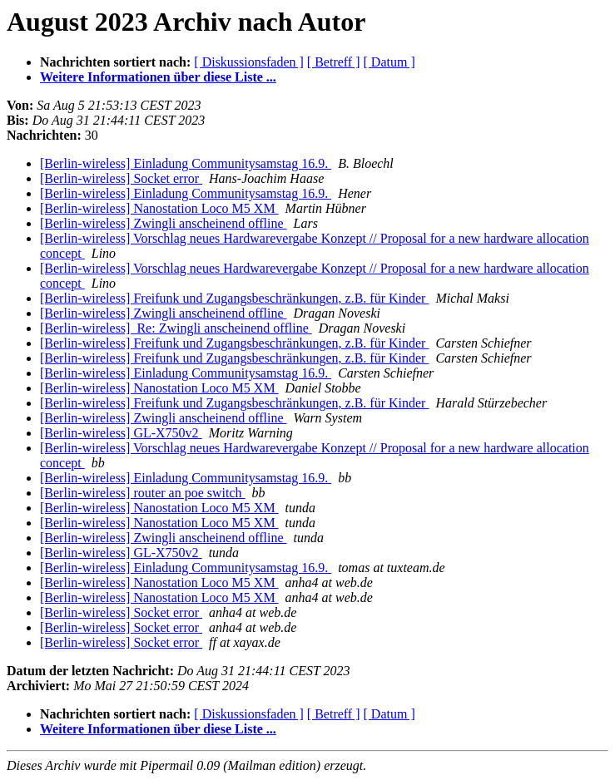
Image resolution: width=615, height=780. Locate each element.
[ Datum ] (389, 62)
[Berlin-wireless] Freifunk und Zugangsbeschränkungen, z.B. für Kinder (234, 298)
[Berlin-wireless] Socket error (121, 178)
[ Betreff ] (333, 62)
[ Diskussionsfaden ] (249, 62)
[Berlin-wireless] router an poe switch (143, 493)
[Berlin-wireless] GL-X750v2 (121, 433)
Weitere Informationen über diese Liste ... (158, 77)
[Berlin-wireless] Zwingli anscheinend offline (163, 223)
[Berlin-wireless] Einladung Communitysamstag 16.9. (185, 163)
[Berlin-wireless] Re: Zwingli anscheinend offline (176, 328)
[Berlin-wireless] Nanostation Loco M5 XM (159, 208)
